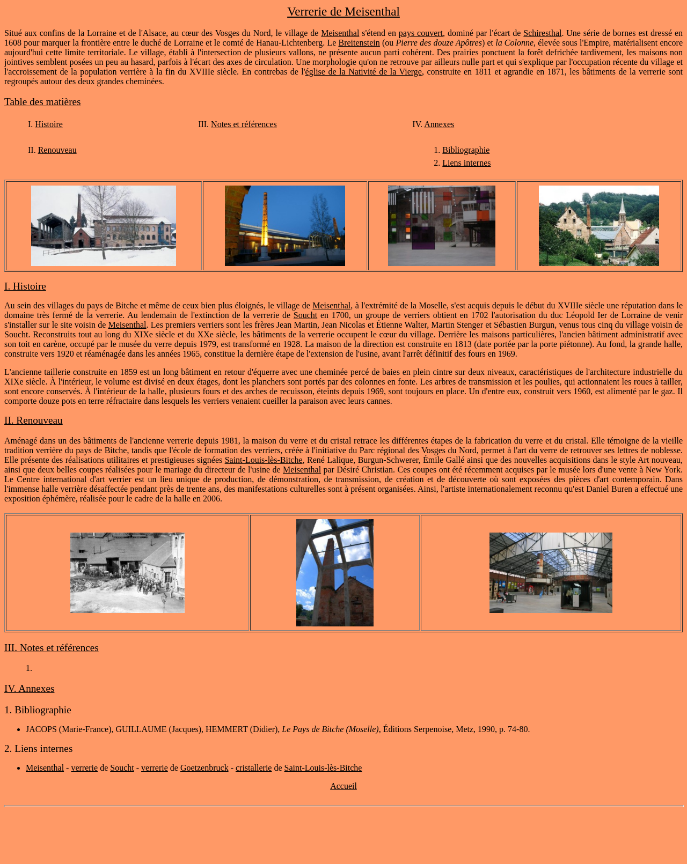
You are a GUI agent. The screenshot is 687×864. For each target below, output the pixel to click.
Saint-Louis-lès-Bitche (264, 459)
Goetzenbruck (204, 767)
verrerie (84, 767)
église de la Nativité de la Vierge (363, 71)
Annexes (439, 124)
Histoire (49, 124)
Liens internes (466, 162)
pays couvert (421, 33)
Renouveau (57, 149)
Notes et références (244, 124)
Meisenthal (340, 33)
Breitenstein (359, 42)
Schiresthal (542, 33)
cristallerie (254, 767)
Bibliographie (465, 149)
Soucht (305, 315)
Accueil (343, 786)
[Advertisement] (343, 835)
